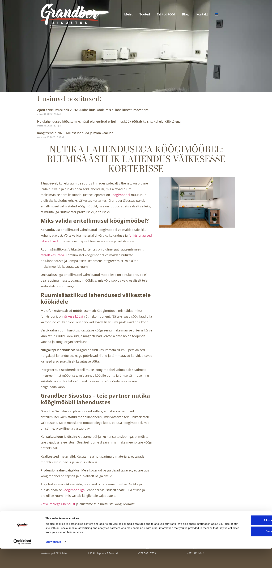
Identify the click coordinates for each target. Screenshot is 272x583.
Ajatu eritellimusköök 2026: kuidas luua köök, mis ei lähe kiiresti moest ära (92, 110)
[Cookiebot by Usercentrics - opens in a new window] (22, 576)
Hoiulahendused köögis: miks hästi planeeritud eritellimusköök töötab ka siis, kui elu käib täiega (109, 121)
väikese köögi (73, 316)
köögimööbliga (74, 490)
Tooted (144, 14)
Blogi (185, 14)
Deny (243, 565)
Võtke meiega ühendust (58, 504)
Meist (128, 14)
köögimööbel (120, 195)
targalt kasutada (52, 255)
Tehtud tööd (166, 14)
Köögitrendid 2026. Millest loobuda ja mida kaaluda (75, 133)
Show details (53, 576)
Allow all (243, 554)
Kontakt (202, 14)
